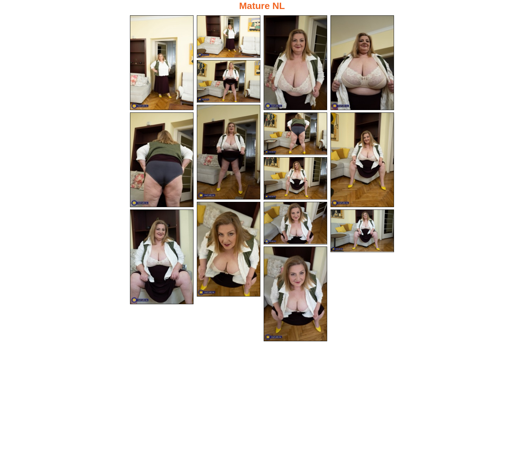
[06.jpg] (228, 152)
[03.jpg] (295, 62)
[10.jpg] (295, 178)
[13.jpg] (161, 256)
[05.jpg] (228, 81)
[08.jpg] (295, 133)
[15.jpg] (295, 294)
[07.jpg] (161, 159)
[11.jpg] (228, 249)
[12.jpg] (295, 223)
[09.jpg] (362, 159)
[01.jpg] (161, 62)
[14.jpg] (362, 230)
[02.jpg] (228, 36)
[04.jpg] (362, 62)
